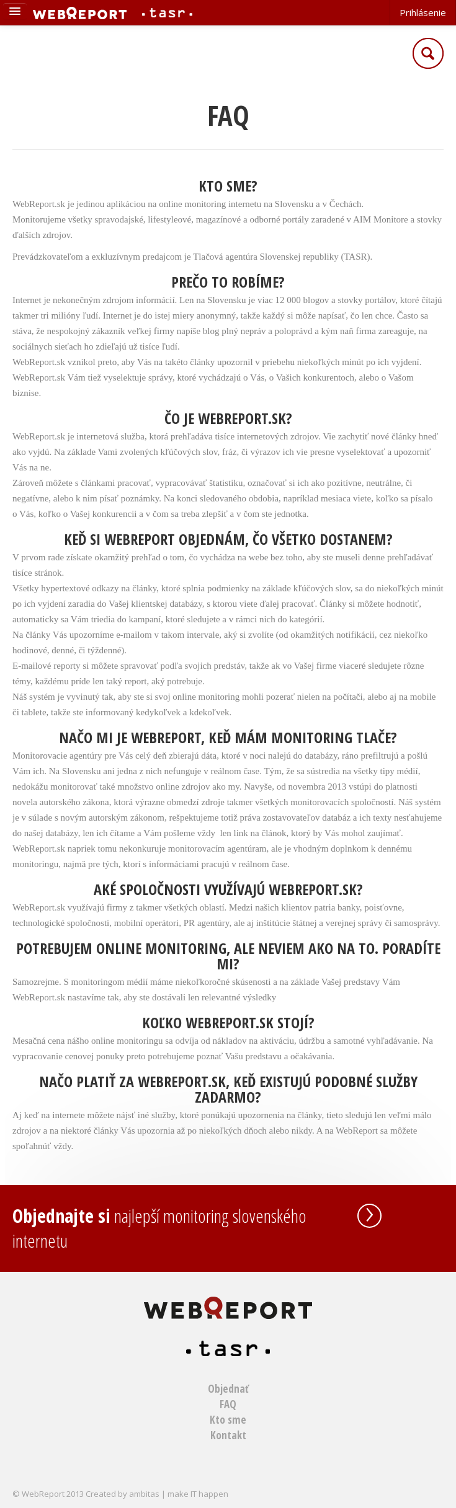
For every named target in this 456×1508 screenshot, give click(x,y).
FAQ (228, 1404)
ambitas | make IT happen (178, 1493)
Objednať (228, 1389)
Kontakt (228, 1435)
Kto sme (228, 1420)
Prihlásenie (423, 12)
